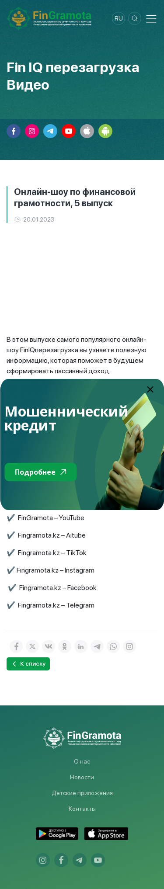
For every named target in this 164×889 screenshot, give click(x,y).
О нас (82, 761)
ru (119, 18)
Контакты (82, 808)
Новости (82, 777)
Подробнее (40, 472)
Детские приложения (82, 792)
